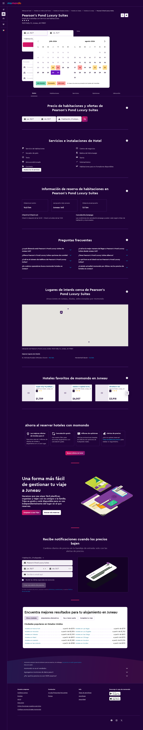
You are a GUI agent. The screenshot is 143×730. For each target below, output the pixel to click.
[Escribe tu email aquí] (49, 574)
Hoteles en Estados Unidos (61, 10)
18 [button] (63, 62)
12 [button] (68, 57)
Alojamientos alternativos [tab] (50, 618)
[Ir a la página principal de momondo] (14, 3)
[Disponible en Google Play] (115, 693)
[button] (3, 3)
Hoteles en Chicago (82, 637)
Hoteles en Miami (30, 637)
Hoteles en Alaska (76, 10)
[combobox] (49, 562)
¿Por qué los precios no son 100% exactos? (76, 676)
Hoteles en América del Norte (42, 10)
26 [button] (68, 67)
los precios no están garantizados (71, 662)
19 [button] (68, 62)
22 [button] (48, 67)
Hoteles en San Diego (83, 634)
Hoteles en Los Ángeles (83, 631)
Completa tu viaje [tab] (86, 618)
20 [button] (38, 67)
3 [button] (58, 52)
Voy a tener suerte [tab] (69, 618)
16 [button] (53, 62)
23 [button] (53, 67)
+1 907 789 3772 (28, 25)
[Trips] (3, 24)
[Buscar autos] (3, 18)
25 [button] (63, 67)
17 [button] (58, 62)
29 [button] (48, 72)
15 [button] (48, 62)
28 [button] (43, 72)
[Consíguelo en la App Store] (115, 699)
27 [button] (38, 72)
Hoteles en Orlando (31, 634)
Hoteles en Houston (82, 640)
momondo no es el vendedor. (76, 668)
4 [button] (63, 52)
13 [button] (38, 62)
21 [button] (43, 67)
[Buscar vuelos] (3, 10)
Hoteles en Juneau (89, 10)
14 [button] (43, 62)
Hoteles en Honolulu (32, 631)
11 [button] (63, 57)
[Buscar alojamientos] (3, 14)
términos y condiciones (55, 589)
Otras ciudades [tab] (31, 618)
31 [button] (58, 72)
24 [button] (58, 67)
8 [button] (48, 57)
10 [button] (58, 57)
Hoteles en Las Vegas (82, 628)
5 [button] (68, 52)
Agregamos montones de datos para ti (76, 672)
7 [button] (94, 57)
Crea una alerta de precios (111, 439)
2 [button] (53, 52)
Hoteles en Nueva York (32, 628)
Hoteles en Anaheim (31, 640)
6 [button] (38, 57)
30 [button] (53, 72)
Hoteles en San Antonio (33, 643)
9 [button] (53, 57)
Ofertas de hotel (26, 10)
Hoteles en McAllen (82, 643)
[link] (75, 453)
